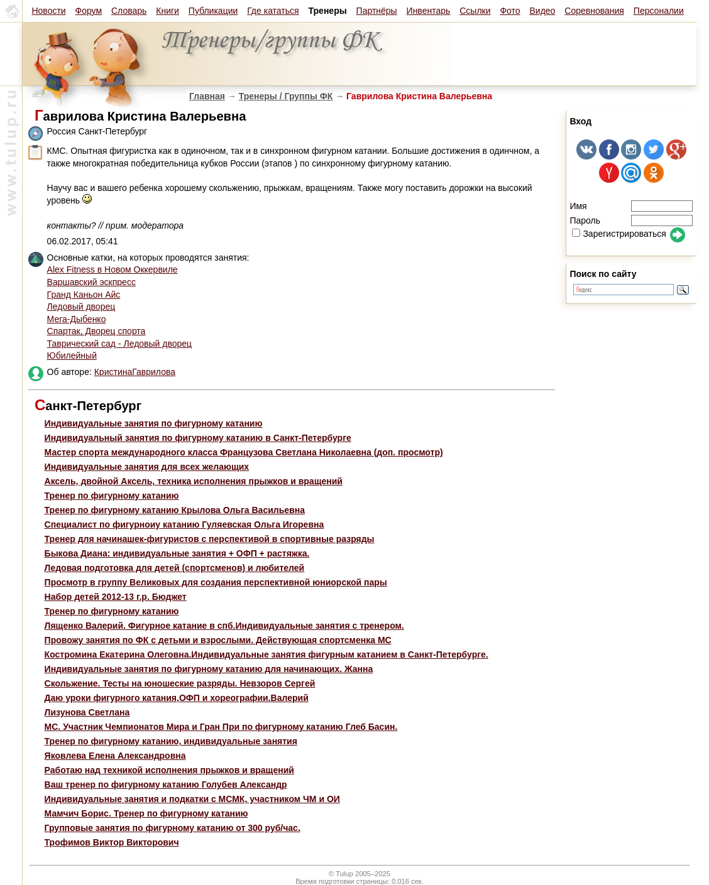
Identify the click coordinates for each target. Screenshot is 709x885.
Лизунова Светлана (87, 712)
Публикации (213, 11)
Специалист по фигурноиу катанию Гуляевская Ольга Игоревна (184, 524)
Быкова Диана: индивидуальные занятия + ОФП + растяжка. (177, 553)
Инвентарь (429, 11)
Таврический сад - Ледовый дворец (119, 344)
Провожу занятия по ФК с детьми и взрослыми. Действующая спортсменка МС (218, 640)
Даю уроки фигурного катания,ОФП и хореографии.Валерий (177, 698)
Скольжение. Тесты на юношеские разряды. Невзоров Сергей (180, 683)
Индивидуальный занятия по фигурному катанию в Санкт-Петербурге (198, 438)
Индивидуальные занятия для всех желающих (147, 467)
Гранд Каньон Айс (84, 295)
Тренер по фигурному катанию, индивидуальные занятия (171, 741)
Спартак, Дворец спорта (96, 331)
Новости (48, 11)
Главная (207, 96)
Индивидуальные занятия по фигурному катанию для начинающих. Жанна (209, 669)
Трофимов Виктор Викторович (112, 842)
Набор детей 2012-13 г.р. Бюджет (116, 597)
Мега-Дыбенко (76, 319)
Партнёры (376, 11)
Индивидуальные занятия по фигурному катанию (154, 423)
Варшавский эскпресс (91, 282)
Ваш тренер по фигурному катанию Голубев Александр (166, 784)
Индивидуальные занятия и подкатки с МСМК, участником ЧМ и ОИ (192, 799)
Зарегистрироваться (619, 234)
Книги (167, 11)
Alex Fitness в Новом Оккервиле (112, 269)
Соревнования (594, 11)
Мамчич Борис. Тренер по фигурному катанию (146, 813)
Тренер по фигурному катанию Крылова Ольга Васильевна (175, 510)
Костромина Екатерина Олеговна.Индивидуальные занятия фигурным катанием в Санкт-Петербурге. (266, 654)
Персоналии (659, 11)
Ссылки (474, 11)
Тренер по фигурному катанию (112, 496)
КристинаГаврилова (134, 372)
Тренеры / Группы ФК (286, 96)
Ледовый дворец (81, 306)
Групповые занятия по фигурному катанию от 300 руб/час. (172, 828)
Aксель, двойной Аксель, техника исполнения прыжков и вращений (194, 481)
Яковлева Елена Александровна (115, 756)
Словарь (128, 11)
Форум (88, 11)
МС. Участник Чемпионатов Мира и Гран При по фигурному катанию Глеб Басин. (221, 727)
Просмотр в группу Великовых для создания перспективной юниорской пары (216, 582)
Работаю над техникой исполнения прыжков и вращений (169, 770)
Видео (542, 11)
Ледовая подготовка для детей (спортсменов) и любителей (175, 568)
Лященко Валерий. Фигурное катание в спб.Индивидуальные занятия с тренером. (224, 626)
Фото (510, 11)
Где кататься (273, 11)
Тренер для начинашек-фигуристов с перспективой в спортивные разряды (210, 539)
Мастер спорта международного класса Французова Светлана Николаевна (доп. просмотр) (244, 452)
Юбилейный (72, 355)
